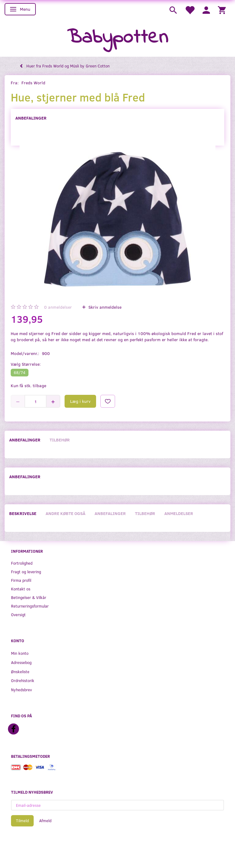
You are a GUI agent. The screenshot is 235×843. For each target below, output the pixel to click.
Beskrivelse (22, 513)
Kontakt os (20, 588)
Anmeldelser (178, 513)
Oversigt (18, 614)
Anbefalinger (31, 118)
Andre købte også (65, 513)
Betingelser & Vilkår (28, 597)
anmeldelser (58, 307)
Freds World (33, 83)
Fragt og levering (26, 571)
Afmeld (45, 820)
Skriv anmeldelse (104, 307)
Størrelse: (26, 364)
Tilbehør (60, 440)
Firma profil (21, 580)
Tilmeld (22, 820)
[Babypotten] (117, 38)
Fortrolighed (21, 563)
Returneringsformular (30, 605)
